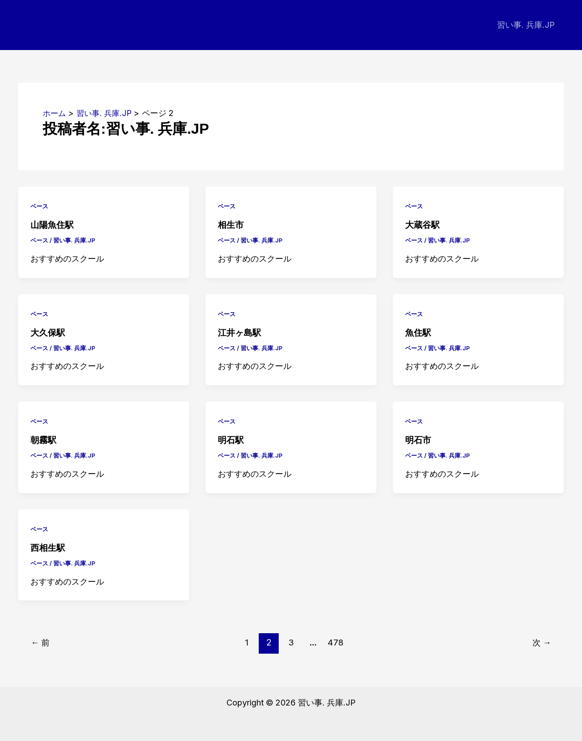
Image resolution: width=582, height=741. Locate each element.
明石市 (418, 439)
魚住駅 (418, 332)
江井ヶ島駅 (240, 332)
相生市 (231, 225)
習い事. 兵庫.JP (527, 25)
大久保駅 (48, 332)
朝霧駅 (44, 439)
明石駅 (231, 439)
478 (336, 641)
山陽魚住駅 (53, 225)
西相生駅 (48, 547)
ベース (40, 206)
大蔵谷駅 (423, 225)
